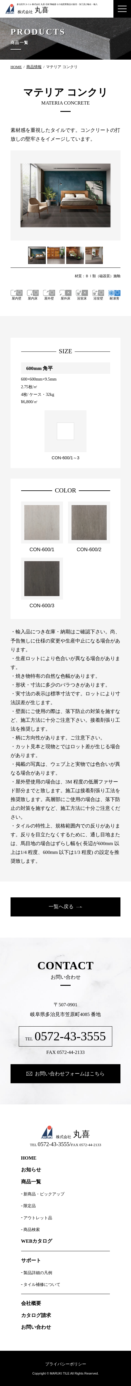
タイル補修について (41, 1284)
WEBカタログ (36, 1241)
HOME (16, 67)
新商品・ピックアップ (43, 1194)
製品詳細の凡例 (37, 1273)
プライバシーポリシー (65, 1364)
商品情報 (34, 67)
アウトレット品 (37, 1218)
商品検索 (31, 1229)
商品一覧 (31, 1182)
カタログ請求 (36, 1315)
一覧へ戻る (61, 906)
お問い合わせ (36, 1327)
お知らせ (31, 1170)
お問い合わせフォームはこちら (70, 1073)
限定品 (29, 1206)
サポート (31, 1260)
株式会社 (27, 9)
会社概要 (31, 1303)
